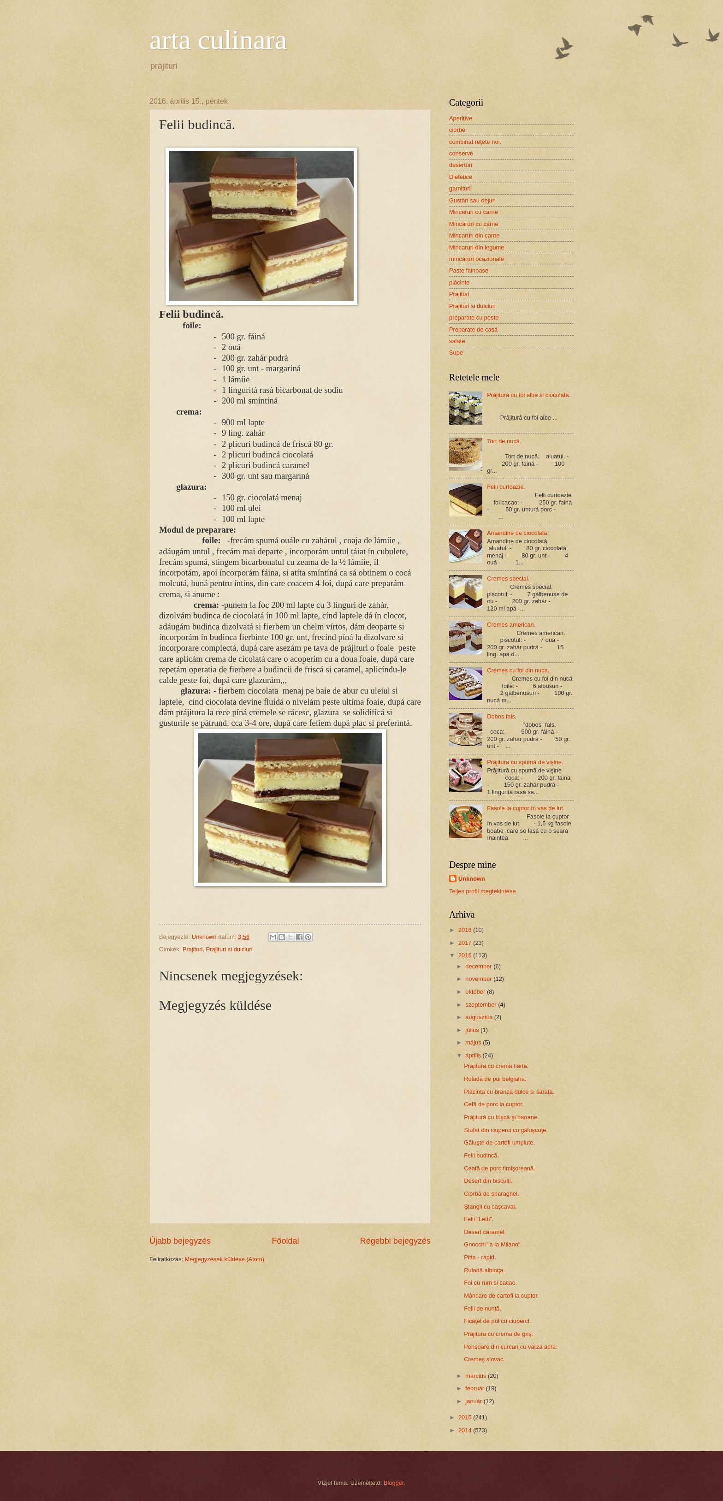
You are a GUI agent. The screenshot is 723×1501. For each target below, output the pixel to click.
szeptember (481, 1004)
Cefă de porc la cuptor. (494, 1104)
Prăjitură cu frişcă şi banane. (501, 1117)
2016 (465, 955)
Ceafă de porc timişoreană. (499, 1168)
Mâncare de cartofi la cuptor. (501, 1295)
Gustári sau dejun (472, 200)
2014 (465, 1430)
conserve (461, 153)
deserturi (460, 164)
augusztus (479, 1017)
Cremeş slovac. (484, 1359)
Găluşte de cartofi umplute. (499, 1142)
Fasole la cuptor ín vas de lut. (525, 808)
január (474, 1401)
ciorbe (457, 129)
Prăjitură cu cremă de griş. (498, 1333)
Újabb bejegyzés (180, 1241)
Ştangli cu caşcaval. (490, 1206)
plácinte (459, 282)
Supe (456, 352)
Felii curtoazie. (506, 486)
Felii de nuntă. (482, 1308)
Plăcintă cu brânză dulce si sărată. (509, 1091)
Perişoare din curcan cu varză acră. (510, 1346)
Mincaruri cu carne (473, 211)
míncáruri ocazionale (476, 258)
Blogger (394, 1482)
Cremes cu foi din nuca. (518, 670)
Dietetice (460, 176)
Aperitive (460, 118)
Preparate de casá (473, 329)
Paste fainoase (468, 270)
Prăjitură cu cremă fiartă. (496, 1065)
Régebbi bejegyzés (395, 1241)
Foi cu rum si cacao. (490, 1282)
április (473, 1055)
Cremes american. (511, 624)
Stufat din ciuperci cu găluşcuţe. (506, 1130)
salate (457, 341)
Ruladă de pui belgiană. (495, 1078)
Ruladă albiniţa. (484, 1270)
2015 (465, 1417)
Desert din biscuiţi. (488, 1180)
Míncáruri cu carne (473, 223)
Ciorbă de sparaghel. (491, 1193)
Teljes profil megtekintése (482, 891)
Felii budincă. (481, 1155)
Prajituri (193, 949)
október (476, 991)
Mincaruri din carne (474, 235)
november (479, 978)
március (476, 1375)
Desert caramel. (485, 1231)
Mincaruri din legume (476, 247)
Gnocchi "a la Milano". (493, 1244)
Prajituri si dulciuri (229, 949)
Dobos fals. (501, 716)
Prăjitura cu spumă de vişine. (525, 762)
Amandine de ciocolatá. (518, 532)
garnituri (460, 188)
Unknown (471, 878)
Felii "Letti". (478, 1219)
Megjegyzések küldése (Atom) (224, 1259)
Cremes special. (508, 578)
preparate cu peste (473, 317)
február (475, 1388)
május (474, 1042)
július (472, 1029)
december (479, 966)
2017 (465, 942)
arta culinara (218, 39)
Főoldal (285, 1241)
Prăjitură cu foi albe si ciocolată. (528, 395)
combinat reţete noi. (475, 141)
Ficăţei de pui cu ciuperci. (497, 1320)
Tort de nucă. (504, 441)
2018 (465, 929)
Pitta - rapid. (480, 1257)
